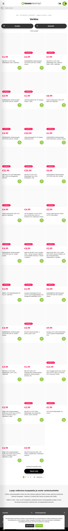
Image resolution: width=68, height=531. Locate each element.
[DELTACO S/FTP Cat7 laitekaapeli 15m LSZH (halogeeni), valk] (34, 157)
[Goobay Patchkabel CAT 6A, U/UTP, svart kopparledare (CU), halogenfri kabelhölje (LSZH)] (34, 276)
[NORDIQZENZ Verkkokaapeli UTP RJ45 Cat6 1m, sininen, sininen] (12, 315)
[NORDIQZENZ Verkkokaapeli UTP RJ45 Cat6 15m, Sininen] (56, 157)
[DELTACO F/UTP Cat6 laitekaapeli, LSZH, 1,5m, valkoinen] (12, 354)
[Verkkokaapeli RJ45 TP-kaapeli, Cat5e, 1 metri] (34, 83)
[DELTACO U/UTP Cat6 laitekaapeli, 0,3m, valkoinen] (12, 44)
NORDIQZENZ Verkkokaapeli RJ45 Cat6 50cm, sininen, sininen (56, 138)
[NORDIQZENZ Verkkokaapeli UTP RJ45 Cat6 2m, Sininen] (12, 83)
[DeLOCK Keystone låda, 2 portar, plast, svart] (34, 315)
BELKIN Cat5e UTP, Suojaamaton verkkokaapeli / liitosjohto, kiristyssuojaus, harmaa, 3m (33, 373)
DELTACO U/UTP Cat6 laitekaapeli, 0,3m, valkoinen (10, 61)
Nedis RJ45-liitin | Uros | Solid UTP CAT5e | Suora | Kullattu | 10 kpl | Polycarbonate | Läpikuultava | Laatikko (55, 255)
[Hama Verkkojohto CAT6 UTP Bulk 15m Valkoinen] (56, 83)
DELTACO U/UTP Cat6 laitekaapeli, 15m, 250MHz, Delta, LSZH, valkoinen (54, 62)
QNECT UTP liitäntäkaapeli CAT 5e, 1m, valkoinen (11, 293)
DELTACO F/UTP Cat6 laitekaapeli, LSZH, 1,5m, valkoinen (9, 372)
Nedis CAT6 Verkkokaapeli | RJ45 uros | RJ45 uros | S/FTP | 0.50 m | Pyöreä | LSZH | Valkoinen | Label (11, 454)
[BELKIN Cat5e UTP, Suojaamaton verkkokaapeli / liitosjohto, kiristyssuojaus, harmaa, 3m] (34, 354)
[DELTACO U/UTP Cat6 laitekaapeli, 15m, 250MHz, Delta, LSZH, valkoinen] (56, 44)
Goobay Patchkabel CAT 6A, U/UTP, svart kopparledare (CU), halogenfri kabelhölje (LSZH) (34, 294)
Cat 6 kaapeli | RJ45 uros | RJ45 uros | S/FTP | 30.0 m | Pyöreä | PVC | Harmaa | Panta (55, 372)
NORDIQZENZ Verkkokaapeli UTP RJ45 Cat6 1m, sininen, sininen (10, 333)
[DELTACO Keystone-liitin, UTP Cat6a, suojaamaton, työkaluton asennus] (34, 435)
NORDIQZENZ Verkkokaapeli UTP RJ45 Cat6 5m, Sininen (10, 138)
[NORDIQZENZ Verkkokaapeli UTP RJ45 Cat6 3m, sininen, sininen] (56, 276)
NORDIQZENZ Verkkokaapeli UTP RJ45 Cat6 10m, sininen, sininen (33, 62)
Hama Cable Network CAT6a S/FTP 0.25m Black (54, 214)
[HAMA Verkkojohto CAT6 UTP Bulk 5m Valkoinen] (12, 196)
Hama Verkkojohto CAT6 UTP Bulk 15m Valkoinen (55, 100)
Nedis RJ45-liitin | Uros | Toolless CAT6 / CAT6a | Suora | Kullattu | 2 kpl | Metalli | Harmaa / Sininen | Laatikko (33, 255)
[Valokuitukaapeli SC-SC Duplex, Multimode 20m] (34, 120)
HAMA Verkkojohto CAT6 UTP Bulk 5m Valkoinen (10, 214)
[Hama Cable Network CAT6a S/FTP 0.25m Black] (56, 196)
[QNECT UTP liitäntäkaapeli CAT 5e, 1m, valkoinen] (12, 276)
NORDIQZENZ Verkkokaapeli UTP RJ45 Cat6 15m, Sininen (55, 175)
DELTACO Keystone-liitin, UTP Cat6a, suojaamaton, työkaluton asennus (34, 453)
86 (34, 477)
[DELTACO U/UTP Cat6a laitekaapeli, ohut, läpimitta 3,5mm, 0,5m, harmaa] (34, 394)
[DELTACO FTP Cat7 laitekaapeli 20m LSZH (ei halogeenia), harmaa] (12, 157)
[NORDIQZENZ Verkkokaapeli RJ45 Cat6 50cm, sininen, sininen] (56, 120)
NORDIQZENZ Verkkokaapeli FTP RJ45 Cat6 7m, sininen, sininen (10, 254)
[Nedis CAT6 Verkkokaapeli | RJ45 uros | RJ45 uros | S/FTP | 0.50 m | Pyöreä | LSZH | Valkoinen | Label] (12, 435)
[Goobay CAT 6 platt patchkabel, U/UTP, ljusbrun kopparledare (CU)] (56, 315)
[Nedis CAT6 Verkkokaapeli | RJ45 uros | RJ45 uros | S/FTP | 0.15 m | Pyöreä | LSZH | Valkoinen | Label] (12, 394)
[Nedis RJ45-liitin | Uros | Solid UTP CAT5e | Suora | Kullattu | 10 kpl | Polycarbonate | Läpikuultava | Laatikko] (56, 235)
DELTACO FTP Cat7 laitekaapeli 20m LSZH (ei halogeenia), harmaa (11, 176)
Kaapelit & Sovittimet (41, 15)
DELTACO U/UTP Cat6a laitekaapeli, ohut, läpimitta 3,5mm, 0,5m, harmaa (32, 413)
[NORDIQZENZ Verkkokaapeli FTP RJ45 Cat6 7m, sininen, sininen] (12, 235)
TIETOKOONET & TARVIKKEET (27, 15)
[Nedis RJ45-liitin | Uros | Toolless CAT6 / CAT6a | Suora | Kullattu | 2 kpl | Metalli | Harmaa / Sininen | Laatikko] (34, 235)
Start (17, 15)
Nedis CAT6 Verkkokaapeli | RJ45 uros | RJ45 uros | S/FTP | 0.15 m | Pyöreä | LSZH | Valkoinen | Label (11, 414)
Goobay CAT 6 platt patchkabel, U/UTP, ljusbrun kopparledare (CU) (55, 333)
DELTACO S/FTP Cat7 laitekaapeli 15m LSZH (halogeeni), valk (31, 176)
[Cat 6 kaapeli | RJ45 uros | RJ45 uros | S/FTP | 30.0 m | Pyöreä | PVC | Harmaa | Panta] (56, 354)
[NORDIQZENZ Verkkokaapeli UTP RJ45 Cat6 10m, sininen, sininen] (34, 44)
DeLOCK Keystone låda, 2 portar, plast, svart (32, 332)
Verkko (50, 15)
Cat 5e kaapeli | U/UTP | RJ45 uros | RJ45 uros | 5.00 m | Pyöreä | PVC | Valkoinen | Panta (33, 215)
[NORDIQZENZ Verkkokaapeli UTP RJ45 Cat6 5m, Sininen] (12, 120)
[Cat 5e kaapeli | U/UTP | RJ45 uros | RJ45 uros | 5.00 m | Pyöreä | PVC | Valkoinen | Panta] (34, 196)
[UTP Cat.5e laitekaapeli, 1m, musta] (56, 394)
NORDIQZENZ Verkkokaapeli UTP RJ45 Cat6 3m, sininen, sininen (55, 294)
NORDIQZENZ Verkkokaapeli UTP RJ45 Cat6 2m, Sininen (10, 100)
